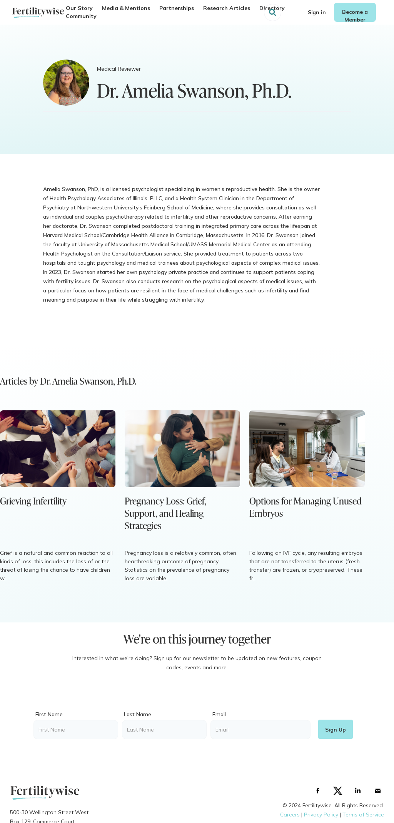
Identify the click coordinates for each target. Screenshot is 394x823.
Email (219, 714)
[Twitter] (338, 791)
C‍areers (290, 814)
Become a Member (355, 15)
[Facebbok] (318, 791)
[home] (38, 12)
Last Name (137, 714)
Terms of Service (363, 814)
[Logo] (49, 792)
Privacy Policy (321, 814)
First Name (49, 714)
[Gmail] (378, 791)
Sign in (317, 12)
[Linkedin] (358, 791)
